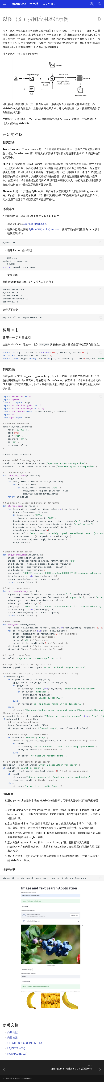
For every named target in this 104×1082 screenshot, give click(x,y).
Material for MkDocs (22, 1078)
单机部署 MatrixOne (34, 223)
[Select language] (92, 4)
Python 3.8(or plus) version (44, 229)
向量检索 (12, 1037)
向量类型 (12, 1032)
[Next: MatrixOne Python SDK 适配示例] (75, 1068)
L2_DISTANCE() (16, 1048)
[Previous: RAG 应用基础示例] (5, 1068)
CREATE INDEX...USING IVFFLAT (25, 1043)
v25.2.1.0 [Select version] (48, 4)
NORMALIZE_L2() (17, 1053)
